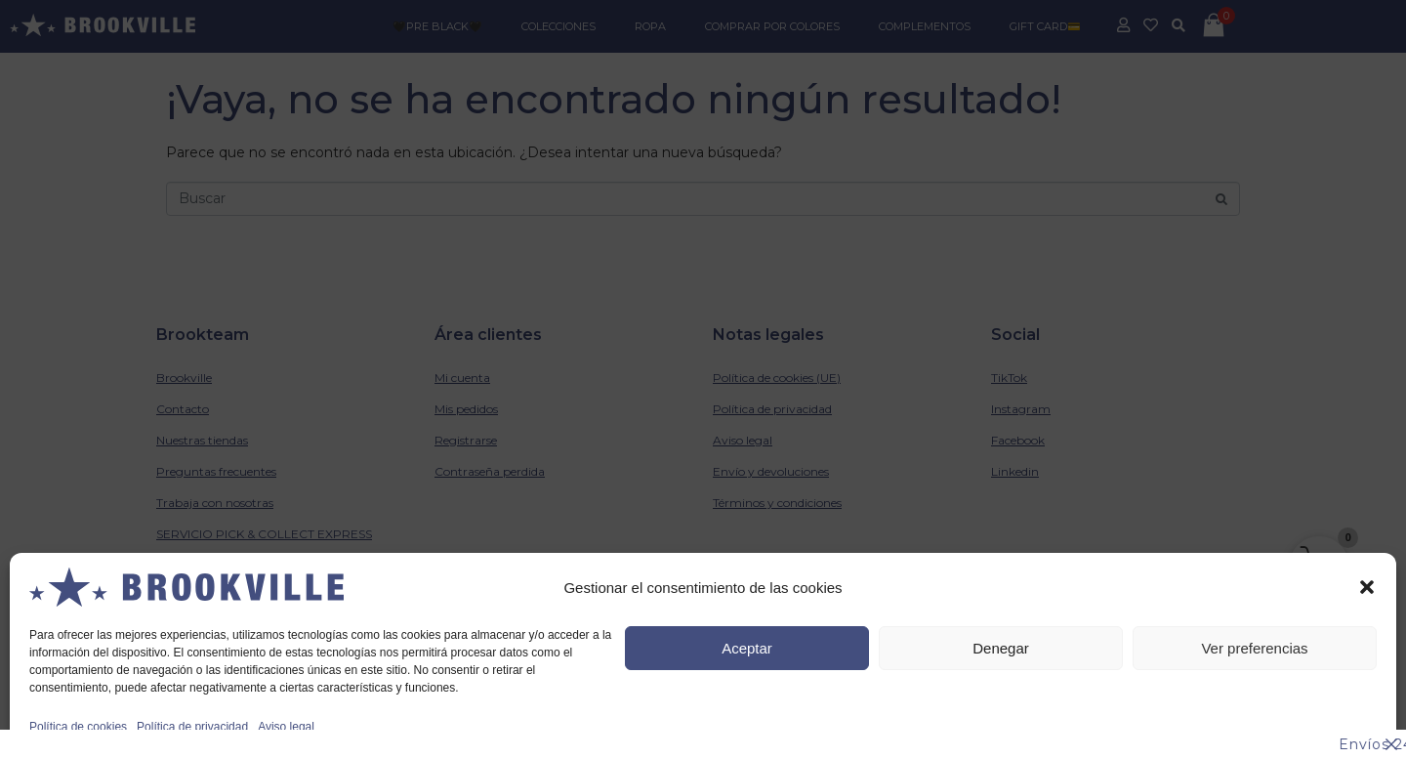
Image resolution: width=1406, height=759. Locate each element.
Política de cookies (78, 727)
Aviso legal (286, 727)
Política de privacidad (192, 727)
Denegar (1000, 648)
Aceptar (747, 648)
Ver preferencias (1254, 648)
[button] (1367, 587)
